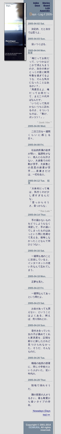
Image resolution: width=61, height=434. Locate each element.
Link (47, 8)
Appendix (45, 10)
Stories (46, 2)
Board (47, 5)
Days (37, 5)
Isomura (34, 427)
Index (36, 2)
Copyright (31, 425)
